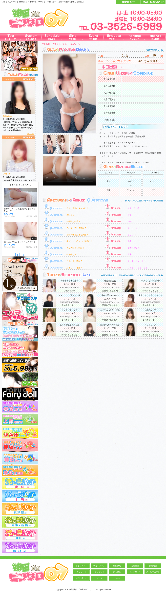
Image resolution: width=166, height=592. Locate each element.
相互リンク (135, 572)
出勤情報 (117, 566)
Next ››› (30, 133)
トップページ (81, 566)
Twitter (117, 578)
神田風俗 (22, 2)
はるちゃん (75, 44)
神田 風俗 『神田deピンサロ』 (55, 44)
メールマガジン (153, 572)
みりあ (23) (8, 115)
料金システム (99, 566)
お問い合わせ (81, 578)
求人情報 (117, 572)
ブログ (99, 578)
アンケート (81, 572)
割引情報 (153, 566)
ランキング (99, 572)
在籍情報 (135, 566)
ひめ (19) (7, 173)
